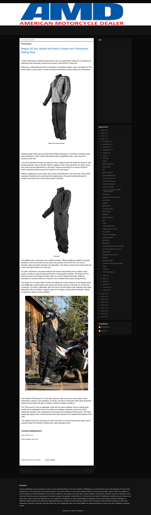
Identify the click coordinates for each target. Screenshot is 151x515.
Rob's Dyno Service (108, 178)
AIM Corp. (105, 158)
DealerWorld (105, 327)
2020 (103, 299)
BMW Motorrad (107, 172)
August (105, 153)
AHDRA (105, 203)
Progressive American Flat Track (113, 246)
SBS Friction (106, 212)
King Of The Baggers (109, 234)
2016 (103, 311)
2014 (103, 316)
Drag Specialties (107, 209)
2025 (103, 133)
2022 (103, 293)
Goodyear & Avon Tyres (110, 255)
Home (57, 470)
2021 (103, 296)
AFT (103, 170)
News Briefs (106, 167)
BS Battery (105, 243)
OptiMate (105, 214)
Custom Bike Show (108, 226)
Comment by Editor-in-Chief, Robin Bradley (111, 190)
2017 (103, 308)
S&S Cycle (105, 240)
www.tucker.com (27, 435)
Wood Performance (108, 181)
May (104, 278)
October (105, 147)
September (106, 150)
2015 (103, 313)
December (106, 141)
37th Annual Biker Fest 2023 (111, 249)
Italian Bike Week (108, 187)
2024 (103, 136)
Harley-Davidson (107, 164)
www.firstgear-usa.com (29, 439)
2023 (103, 139)
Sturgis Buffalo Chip (108, 175)
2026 (103, 130)
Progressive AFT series (110, 229)
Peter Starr (106, 194)
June (104, 275)
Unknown (104, 331)
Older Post (88, 470)
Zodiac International (108, 184)
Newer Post (25, 470)
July (104, 156)
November (106, 144)
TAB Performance (108, 272)
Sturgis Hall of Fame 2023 (110, 197)
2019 (103, 302)
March (105, 284)
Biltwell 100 (106, 206)
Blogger (85, 511)
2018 (103, 305)
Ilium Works (106, 200)
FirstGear (105, 269)
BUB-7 (104, 223)
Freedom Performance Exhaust (112, 263)
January (105, 290)
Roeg (104, 266)
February (106, 287)
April (104, 281)
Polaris (104, 161)
